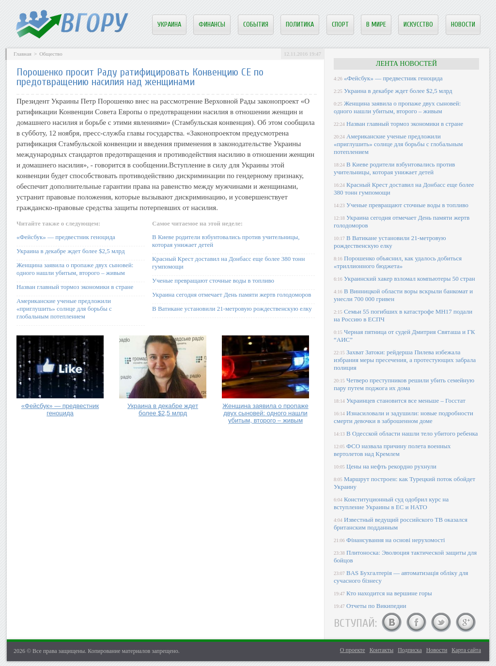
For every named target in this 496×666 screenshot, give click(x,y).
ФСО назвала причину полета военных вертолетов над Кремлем (392, 449)
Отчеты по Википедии (376, 605)
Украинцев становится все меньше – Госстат (405, 400)
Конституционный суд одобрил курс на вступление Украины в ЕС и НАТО (391, 503)
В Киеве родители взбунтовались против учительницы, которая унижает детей (394, 168)
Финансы (212, 24)
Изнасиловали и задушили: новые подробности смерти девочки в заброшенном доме (403, 416)
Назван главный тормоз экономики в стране (74, 286)
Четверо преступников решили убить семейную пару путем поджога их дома (404, 384)
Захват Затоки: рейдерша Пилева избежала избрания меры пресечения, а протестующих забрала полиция (405, 359)
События (255, 24)
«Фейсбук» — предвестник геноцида (65, 237)
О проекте (352, 650)
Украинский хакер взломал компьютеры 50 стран (409, 278)
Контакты (382, 650)
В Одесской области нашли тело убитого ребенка (412, 433)
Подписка (410, 650)
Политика (300, 24)
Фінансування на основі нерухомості (395, 540)
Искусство (418, 24)
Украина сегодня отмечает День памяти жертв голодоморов (231, 294)
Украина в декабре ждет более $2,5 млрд (70, 251)
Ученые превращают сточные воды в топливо (213, 280)
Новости (463, 24)
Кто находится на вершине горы (389, 593)
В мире (376, 24)
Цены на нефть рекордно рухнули (391, 466)
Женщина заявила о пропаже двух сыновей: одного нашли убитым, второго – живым (74, 268)
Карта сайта (466, 650)
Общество (50, 54)
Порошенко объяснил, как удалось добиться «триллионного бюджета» (398, 262)
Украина (169, 24)
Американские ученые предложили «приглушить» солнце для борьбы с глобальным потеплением (64, 308)
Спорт (340, 24)
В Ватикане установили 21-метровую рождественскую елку (232, 308)
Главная (22, 54)
